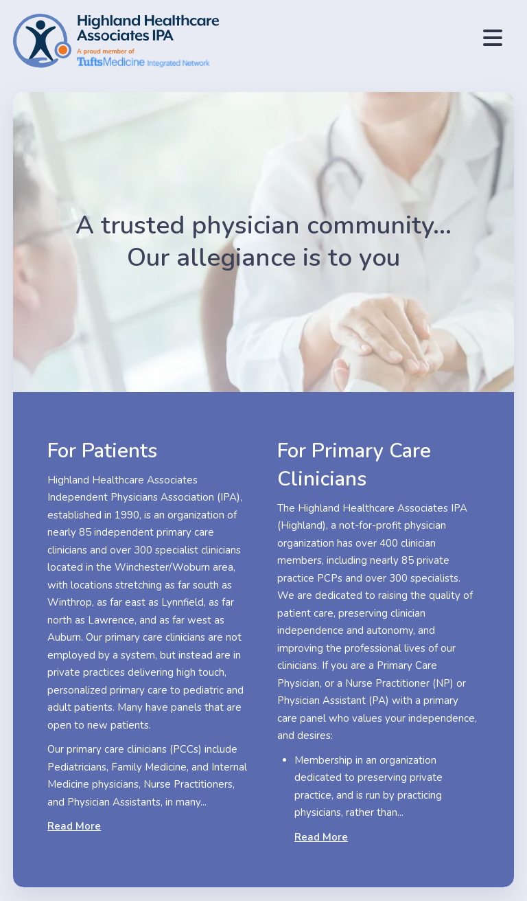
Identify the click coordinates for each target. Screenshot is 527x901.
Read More (74, 826)
